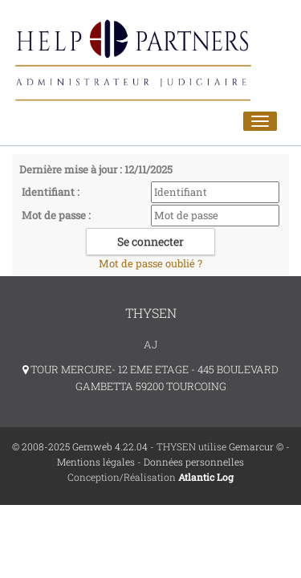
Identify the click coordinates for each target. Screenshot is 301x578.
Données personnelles (194, 461)
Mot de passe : (56, 215)
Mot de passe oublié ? (150, 263)
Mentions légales (96, 461)
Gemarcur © (256, 446)
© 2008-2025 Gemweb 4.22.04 (80, 446)
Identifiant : (50, 192)
